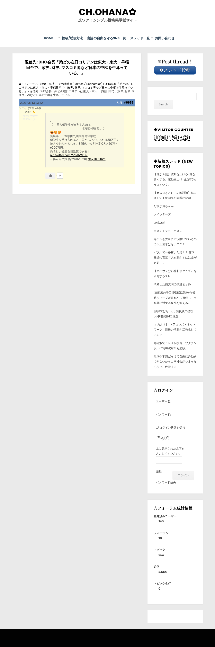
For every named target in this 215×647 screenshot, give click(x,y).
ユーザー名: (163, 401)
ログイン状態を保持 (172, 427)
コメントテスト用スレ (168, 230)
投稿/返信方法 (72, 38)
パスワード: (163, 414)
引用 (119, 102)
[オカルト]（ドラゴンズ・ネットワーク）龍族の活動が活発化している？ (175, 329)
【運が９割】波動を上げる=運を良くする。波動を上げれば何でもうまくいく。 (175, 179)
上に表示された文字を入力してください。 (170, 451)
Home (51, 38)
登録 (159, 471)
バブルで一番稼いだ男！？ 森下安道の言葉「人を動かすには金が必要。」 (175, 257)
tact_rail (159, 222)
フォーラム (31, 83)
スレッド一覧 (140, 38)
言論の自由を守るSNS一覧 (106, 38)
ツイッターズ (162, 214)
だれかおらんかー (165, 206)
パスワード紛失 (166, 482)
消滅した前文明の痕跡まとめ (172, 284)
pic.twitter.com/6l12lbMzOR (69, 155)
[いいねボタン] (50, 175)
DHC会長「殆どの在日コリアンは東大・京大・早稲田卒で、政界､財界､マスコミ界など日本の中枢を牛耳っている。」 (76, 87)
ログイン (183, 475)
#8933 (128, 102)
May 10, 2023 (97, 159)
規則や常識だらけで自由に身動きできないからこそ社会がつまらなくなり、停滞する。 (175, 361)
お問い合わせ (165, 38)
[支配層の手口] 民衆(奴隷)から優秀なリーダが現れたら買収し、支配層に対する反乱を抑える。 (175, 297)
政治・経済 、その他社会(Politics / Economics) (71, 83)
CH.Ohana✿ (107, 12)
